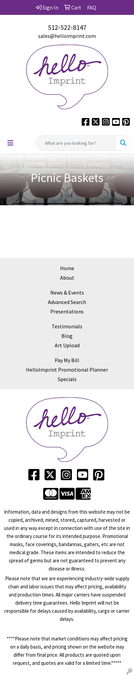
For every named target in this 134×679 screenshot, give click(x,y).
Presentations (67, 311)
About (67, 277)
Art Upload (67, 345)
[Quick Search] (76, 143)
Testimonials (67, 326)
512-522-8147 (67, 27)
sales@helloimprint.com (67, 35)
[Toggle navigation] (10, 143)
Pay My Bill (67, 360)
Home (67, 268)
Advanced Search (67, 302)
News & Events (67, 292)
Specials (67, 379)
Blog (67, 335)
